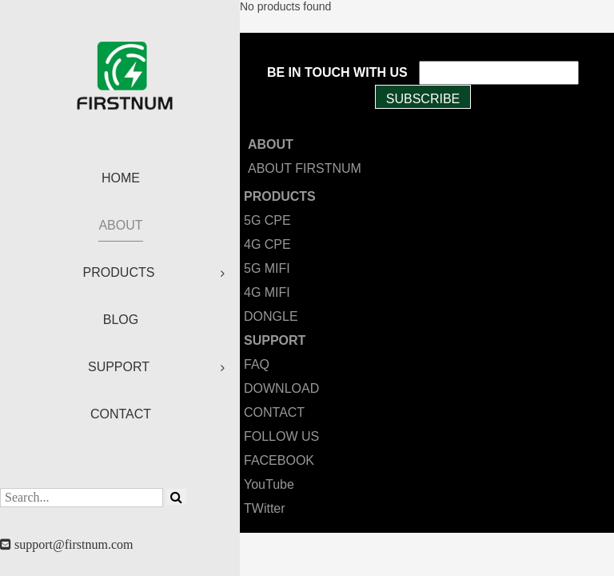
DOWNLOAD (281, 388)
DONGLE (271, 316)
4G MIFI (267, 292)
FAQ (256, 364)
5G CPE (267, 220)
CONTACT (274, 412)
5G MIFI (267, 268)
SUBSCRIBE (423, 99)
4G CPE (267, 244)
